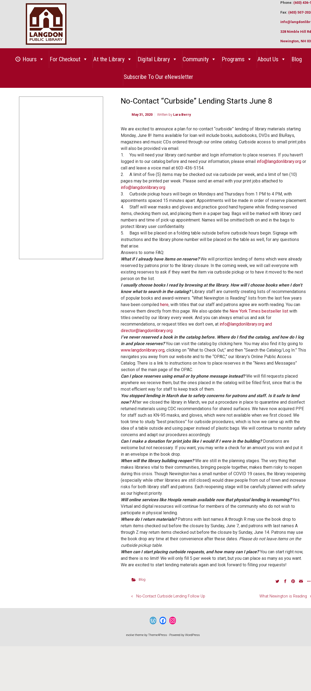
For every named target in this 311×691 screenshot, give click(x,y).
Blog (296, 59)
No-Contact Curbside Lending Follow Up (170, 596)
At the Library (112, 59)
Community (199, 59)
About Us (271, 59)
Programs (237, 59)
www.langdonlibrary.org (142, 350)
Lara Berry (182, 115)
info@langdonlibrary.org (279, 161)
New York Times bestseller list (259, 311)
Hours (33, 59)
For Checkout (69, 59)
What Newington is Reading (283, 596)
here (164, 304)
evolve (130, 635)
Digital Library (157, 59)
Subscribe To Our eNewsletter (158, 76)
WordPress (192, 635)
